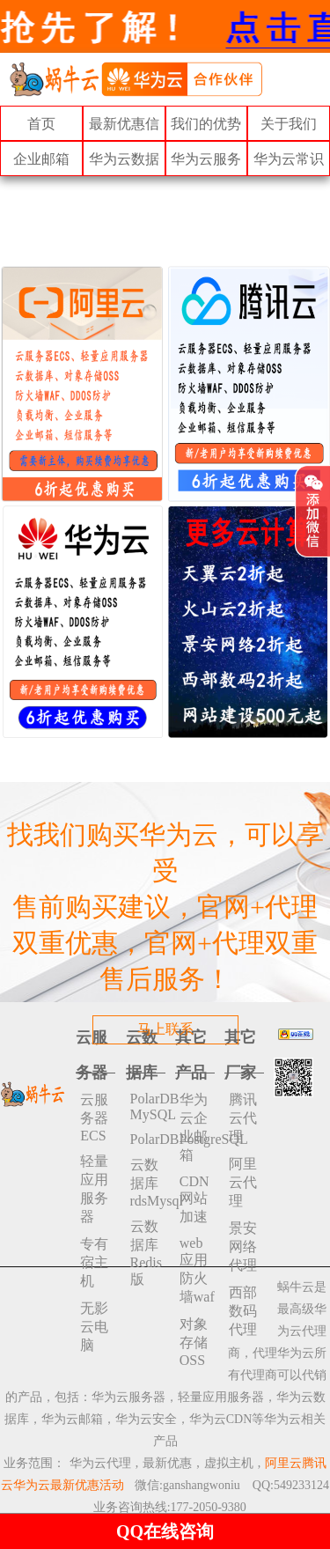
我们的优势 (206, 123)
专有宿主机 (94, 1262)
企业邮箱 (41, 158)
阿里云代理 (243, 1182)
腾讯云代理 (243, 1118)
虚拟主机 (228, 1463)
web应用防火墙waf (197, 1270)
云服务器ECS (94, 1117)
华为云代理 (100, 1463)
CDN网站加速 (194, 1199)
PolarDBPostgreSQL (147, 1139)
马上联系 (165, 1029)
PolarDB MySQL (147, 1106)
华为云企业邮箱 (194, 1127)
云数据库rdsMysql (147, 1182)
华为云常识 (288, 158)
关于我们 (288, 123)
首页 (41, 123)
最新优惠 (167, 1463)
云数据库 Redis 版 (146, 1253)
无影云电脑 (94, 1327)
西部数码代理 (243, 1311)
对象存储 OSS (194, 1342)
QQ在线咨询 (165, 1531)
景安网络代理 (243, 1246)
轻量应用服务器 (94, 1189)
